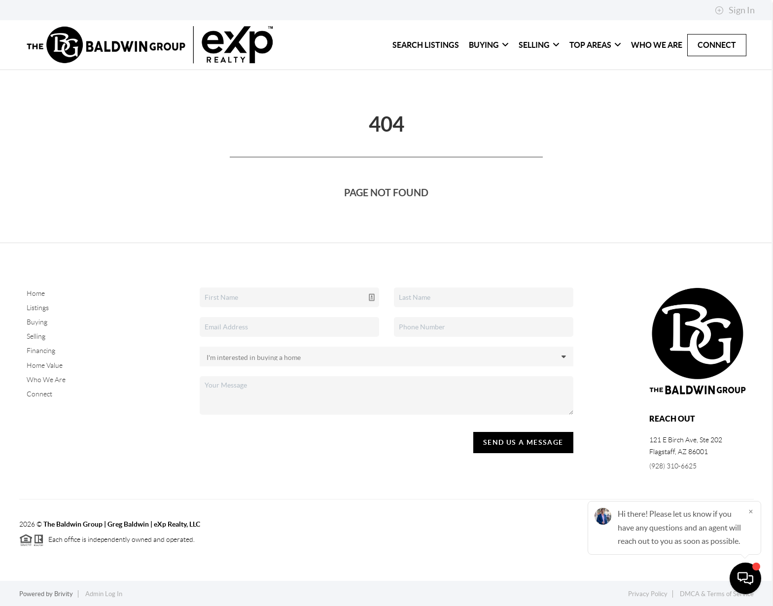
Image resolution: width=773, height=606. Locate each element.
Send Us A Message (523, 442)
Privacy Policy (648, 594)
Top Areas (595, 44)
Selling (539, 44)
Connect (717, 44)
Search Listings (425, 44)
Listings (38, 308)
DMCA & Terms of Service (717, 594)
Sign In (735, 10)
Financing (41, 351)
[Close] (751, 511)
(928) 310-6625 (673, 466)
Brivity (63, 594)
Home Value (45, 365)
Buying (489, 44)
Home (36, 293)
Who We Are (656, 44)
